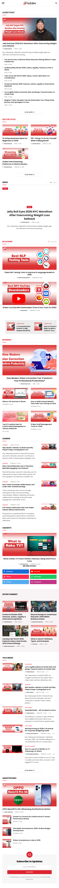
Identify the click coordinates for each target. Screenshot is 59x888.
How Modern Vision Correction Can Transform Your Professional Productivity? (29, 379)
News (55, 182)
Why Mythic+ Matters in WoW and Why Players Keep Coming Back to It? (17, 449)
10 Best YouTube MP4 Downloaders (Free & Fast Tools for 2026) (29, 307)
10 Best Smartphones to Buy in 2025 (26, 840)
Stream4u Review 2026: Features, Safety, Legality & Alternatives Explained (29, 85)
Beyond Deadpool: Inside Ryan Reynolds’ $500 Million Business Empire (44, 616)
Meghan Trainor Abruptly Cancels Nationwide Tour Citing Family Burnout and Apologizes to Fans (29, 101)
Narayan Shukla (37, 622)
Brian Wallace (25, 384)
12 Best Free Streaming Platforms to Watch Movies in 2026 (14, 163)
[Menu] (3, 3)
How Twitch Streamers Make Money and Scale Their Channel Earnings (18, 486)
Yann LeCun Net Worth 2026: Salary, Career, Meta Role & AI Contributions (27, 77)
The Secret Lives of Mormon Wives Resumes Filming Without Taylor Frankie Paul (30, 61)
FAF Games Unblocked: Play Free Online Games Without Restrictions (18, 509)
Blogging (7, 241)
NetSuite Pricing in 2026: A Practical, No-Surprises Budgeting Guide (39, 730)
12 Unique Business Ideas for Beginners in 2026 (14, 139)
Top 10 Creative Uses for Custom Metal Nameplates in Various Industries (14, 426)
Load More (29, 112)
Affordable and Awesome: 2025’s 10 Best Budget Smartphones (31, 829)
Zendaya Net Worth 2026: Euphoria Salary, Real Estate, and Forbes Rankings (14, 641)
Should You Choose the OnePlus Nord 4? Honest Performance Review (31, 818)
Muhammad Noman (32, 754)
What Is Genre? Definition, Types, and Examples (42, 640)
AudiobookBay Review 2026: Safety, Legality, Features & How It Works (28, 69)
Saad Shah (24, 310)
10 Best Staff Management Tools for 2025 (41, 425)
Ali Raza (34, 644)
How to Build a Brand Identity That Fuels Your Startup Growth (43, 402)
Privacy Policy (46, 877)
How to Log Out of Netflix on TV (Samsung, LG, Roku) (37, 750)
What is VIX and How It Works (14, 401)
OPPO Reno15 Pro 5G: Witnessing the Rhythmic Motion (26, 809)
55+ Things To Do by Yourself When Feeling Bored (43, 139)
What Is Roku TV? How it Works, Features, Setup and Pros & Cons (29, 560)
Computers (20, 323)
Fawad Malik (8, 49)
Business (54, 242)
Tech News (28, 664)
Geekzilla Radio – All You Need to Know (40, 710)
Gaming (5, 445)
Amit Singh (29, 692)
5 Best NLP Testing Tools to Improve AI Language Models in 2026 (29, 273)
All (51, 182)
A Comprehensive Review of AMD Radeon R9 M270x (23, 328)
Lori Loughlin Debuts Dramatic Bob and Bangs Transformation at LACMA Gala (29, 93)
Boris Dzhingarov (24, 277)
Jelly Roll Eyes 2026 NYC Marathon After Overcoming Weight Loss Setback (29, 44)
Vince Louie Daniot (32, 733)
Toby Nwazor (8, 812)
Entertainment (30, 746)
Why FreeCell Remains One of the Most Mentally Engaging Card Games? (17, 467)
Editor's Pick (9, 119)
